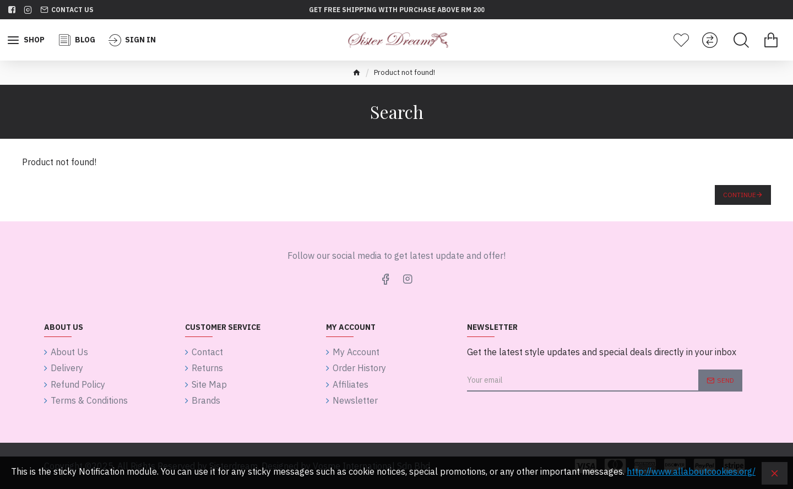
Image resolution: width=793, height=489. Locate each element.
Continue (739, 195)
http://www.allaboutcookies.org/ (691, 471)
